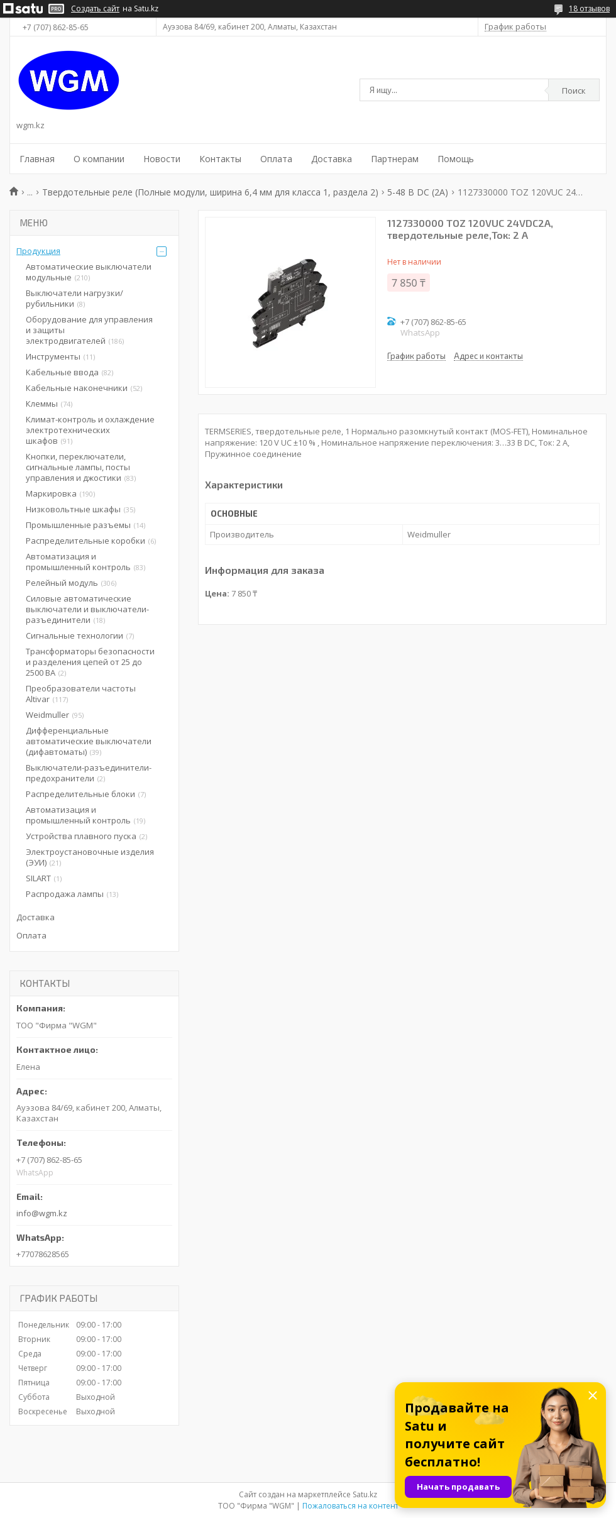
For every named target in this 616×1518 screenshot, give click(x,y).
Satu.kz (365, 1494)
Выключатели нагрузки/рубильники (74, 298)
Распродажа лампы (65, 893)
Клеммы (42, 403)
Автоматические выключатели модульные (88, 272)
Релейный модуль (62, 582)
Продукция (38, 250)
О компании (99, 159)
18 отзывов (589, 8)
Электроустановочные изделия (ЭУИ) (90, 857)
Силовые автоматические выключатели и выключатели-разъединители (87, 609)
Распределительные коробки (85, 540)
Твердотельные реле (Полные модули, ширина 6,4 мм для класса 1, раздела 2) (210, 192)
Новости (161, 159)
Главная (37, 159)
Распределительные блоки (80, 794)
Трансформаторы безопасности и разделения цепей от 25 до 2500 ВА (90, 662)
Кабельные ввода (62, 372)
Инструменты (53, 356)
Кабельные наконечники (77, 387)
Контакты (220, 159)
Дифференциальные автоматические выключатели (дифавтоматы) (88, 741)
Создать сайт (95, 8)
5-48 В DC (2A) (417, 192)
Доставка (331, 159)
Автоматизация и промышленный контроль (78, 562)
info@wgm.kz (41, 1213)
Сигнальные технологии (74, 635)
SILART (38, 878)
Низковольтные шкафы (73, 509)
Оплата (276, 159)
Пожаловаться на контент (350, 1505)
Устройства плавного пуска (81, 836)
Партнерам (395, 159)
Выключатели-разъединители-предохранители (88, 773)
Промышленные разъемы (78, 525)
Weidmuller (47, 714)
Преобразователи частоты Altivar (81, 694)
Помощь (455, 159)
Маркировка (51, 493)
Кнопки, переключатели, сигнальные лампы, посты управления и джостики (78, 467)
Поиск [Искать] (574, 90)
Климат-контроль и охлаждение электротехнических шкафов (90, 430)
